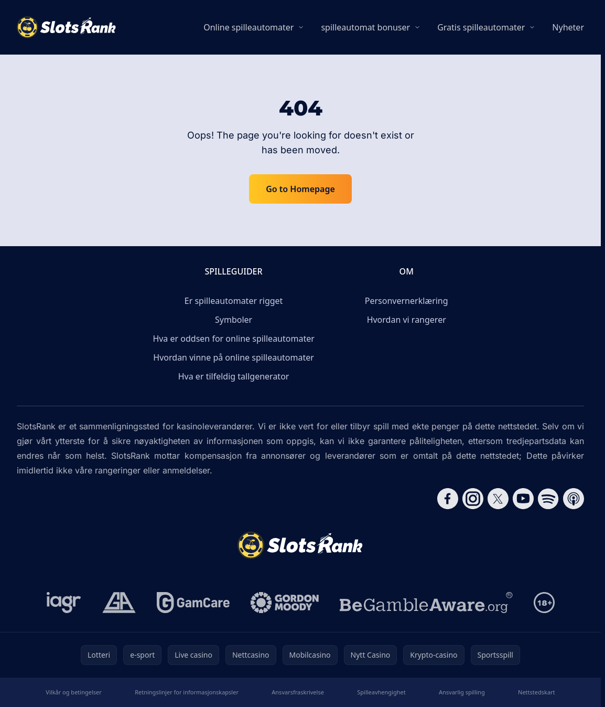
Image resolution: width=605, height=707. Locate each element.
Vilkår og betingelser (73, 692)
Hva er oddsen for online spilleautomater (233, 338)
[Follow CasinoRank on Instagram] (472, 498)
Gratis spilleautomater (481, 27)
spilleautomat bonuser (365, 27)
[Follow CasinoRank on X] (498, 498)
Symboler (233, 319)
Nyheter (568, 27)
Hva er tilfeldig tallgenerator (233, 376)
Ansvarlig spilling (462, 692)
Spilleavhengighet (381, 692)
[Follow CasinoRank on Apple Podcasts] (573, 498)
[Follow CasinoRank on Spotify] (548, 498)
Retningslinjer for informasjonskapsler (187, 692)
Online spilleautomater (248, 27)
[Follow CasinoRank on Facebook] (447, 498)
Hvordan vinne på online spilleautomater (233, 357)
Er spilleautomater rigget (234, 301)
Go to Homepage (300, 189)
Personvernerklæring (406, 301)
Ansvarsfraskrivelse (298, 692)
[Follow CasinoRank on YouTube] (523, 498)
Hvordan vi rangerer (406, 319)
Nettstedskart (536, 692)
